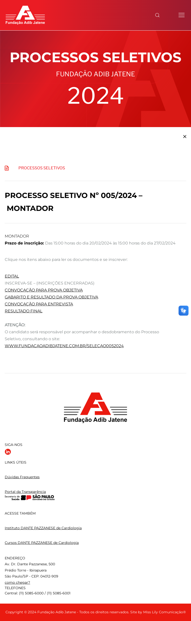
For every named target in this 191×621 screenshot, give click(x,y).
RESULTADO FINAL (23, 311)
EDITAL (12, 276)
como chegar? (17, 582)
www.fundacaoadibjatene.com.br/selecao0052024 (64, 345)
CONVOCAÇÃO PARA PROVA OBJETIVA (44, 290)
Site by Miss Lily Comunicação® (158, 612)
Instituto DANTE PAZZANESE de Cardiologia (43, 528)
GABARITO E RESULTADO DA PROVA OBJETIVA (51, 297)
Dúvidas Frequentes (22, 477)
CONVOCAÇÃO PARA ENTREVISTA (39, 304)
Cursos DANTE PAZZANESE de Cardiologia (42, 542)
